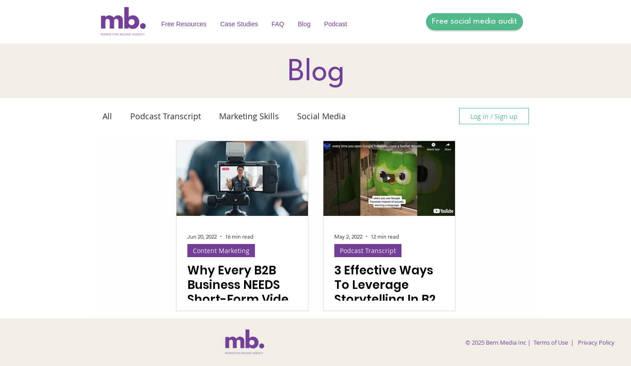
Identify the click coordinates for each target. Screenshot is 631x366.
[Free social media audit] (474, 21)
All (107, 116)
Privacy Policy (596, 342)
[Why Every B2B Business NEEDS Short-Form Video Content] (242, 178)
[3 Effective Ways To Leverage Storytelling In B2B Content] (389, 178)
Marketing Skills (249, 116)
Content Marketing (221, 250)
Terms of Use (550, 342)
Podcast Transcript (165, 116)
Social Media (321, 116)
